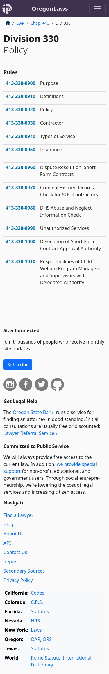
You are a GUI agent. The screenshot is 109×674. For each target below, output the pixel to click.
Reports (12, 561)
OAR (20, 23)
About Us (13, 534)
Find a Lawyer (18, 515)
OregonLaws (50, 8)
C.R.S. (37, 602)
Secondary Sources (24, 571)
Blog (8, 524)
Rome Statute (45, 658)
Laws (36, 630)
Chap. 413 (40, 23)
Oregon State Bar (32, 412)
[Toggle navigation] (97, 8)
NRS (35, 620)
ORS (47, 639)
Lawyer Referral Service (28, 433)
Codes (37, 593)
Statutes (40, 611)
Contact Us (15, 552)
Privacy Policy (18, 580)
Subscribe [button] (17, 364)
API (7, 543)
